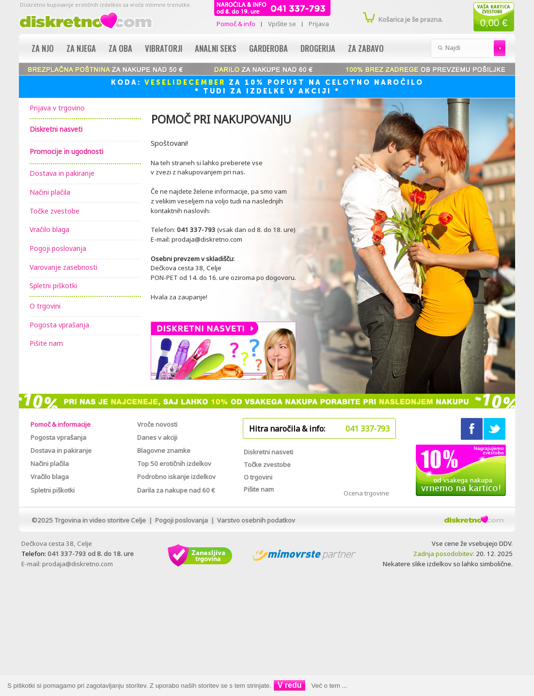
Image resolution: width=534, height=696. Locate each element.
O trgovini (45, 305)
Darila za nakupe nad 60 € (176, 490)
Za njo (42, 48)
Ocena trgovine (366, 493)
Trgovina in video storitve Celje (100, 520)
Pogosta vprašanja (59, 324)
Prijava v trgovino (57, 107)
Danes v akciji (157, 437)
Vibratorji (163, 48)
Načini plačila (50, 192)
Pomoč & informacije (61, 424)
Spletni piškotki (53, 285)
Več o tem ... (329, 685)
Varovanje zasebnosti (63, 267)
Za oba (120, 48)
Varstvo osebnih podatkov (256, 520)
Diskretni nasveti (268, 452)
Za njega (81, 48)
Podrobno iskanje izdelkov (176, 476)
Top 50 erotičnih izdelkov (174, 463)
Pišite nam (46, 343)
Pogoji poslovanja (58, 248)
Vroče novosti (157, 424)
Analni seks (215, 48)
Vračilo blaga (49, 229)
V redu (290, 685)
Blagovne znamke (163, 450)
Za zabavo (366, 48)
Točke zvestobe (54, 211)
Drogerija (317, 48)
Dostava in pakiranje (62, 173)
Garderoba (268, 48)
